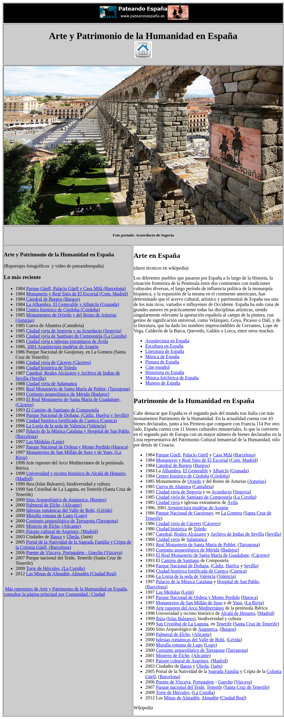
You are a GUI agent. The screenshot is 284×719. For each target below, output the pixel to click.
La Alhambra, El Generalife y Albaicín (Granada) (72, 304)
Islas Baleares (181, 618)
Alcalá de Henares (238, 613)
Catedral (164, 534)
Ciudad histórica (171, 528)
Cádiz (217, 565)
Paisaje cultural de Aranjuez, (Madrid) (61, 531)
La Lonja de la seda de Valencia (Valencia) (66, 425)
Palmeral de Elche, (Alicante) (54, 505)
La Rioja (254, 602)
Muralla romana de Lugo (179, 644)
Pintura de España (162, 361)
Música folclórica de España (172, 377)
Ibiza (160, 618)
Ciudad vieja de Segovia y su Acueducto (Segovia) (73, 330)
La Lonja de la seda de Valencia (185, 576)
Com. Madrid (243, 460)
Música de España (162, 356)
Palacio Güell (195, 454)
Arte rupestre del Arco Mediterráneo (189, 607)
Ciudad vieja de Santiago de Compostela (194, 497)
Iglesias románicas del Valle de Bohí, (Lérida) (69, 510)
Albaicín (220, 470)
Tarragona (248, 544)
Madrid (266, 613)
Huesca (249, 597)
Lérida (234, 639)
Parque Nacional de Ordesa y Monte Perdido (198, 597)
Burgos (201, 465)
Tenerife (224, 623)
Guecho (225, 681)
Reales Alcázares (190, 534)
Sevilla (273, 534)
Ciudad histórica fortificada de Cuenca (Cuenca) (71, 420)
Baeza (56, 536)
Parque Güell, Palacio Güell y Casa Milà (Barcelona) (76, 288)
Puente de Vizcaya (173, 681)
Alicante (202, 634)
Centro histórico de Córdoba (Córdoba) (63, 309)
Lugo (210, 644)
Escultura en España (164, 346)
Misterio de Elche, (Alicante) (53, 526)
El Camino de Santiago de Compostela (62, 409)
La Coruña (245, 497)
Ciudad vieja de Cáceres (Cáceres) (58, 362)
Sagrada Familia (223, 671)
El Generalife (195, 470)
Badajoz (229, 549)
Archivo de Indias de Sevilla (237, 534)
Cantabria (203, 486)
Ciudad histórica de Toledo (51, 367)
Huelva (232, 565)
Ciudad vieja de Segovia (179, 491)
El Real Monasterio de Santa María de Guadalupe (202, 555)
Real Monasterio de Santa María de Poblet (195, 544)
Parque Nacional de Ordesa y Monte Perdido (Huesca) (77, 446)
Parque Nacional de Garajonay (184, 512)
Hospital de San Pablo (238, 581)
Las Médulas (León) (45, 441)
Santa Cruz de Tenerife (256, 623)
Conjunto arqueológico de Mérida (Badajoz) (67, 394)
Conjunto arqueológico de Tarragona (190, 650)
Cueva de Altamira (173, 486)
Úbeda (73, 536)
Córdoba (220, 475)
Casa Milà (222, 454)
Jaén (216, 666)
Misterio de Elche (172, 655)
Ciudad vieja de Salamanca (51, 383)
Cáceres (211, 523)
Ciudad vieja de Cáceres (178, 523)
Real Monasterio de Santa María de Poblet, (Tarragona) (78, 388)
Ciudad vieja (168, 502)
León (187, 592)
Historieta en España (164, 372)
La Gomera (231, 512)
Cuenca (238, 571)
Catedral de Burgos (174, 465)
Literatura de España (164, 351)
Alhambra (171, 470)
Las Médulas (168, 592)
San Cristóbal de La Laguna (182, 623)
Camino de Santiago (180, 560)
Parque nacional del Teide (180, 687)
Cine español (157, 367)
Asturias (257, 481)
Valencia (226, 576)
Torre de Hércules (172, 692)
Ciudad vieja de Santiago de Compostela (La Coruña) (76, 336)
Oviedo (194, 481)
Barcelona (244, 454)
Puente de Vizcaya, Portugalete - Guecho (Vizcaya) (74, 552)
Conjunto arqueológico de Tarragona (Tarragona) (72, 520)
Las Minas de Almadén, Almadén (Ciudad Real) (71, 573)
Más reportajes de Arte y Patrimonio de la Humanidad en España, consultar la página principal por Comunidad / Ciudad (66, 591)
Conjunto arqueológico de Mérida (187, 549)
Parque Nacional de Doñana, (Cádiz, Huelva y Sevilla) (77, 415)
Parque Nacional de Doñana (182, 565)
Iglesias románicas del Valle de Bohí (190, 639)
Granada (239, 470)
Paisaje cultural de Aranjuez (182, 660)
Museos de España (162, 382)
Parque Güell (168, 454)
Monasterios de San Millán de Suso (189, 602)
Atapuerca (207, 629)
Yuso (237, 602)
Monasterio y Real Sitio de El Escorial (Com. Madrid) (77, 293)
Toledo (199, 528)
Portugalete (203, 681)
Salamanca (197, 539)
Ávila (232, 502)
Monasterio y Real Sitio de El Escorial (192, 460)
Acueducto (222, 491)
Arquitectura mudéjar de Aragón (197, 507)
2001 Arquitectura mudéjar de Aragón (63, 346)
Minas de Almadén (181, 697)
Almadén (210, 697)
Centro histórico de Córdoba (182, 475)
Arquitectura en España (167, 340)
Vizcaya (242, 681)
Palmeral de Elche (173, 634)
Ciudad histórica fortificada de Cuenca (192, 571)
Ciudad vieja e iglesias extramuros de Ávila (67, 341)
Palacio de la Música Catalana (184, 581)
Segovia (242, 491)
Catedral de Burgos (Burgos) (53, 299)
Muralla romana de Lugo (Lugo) (56, 515)
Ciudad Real (233, 697)
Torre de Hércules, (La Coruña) (55, 568)
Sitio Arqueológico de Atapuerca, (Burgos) (66, 499)
